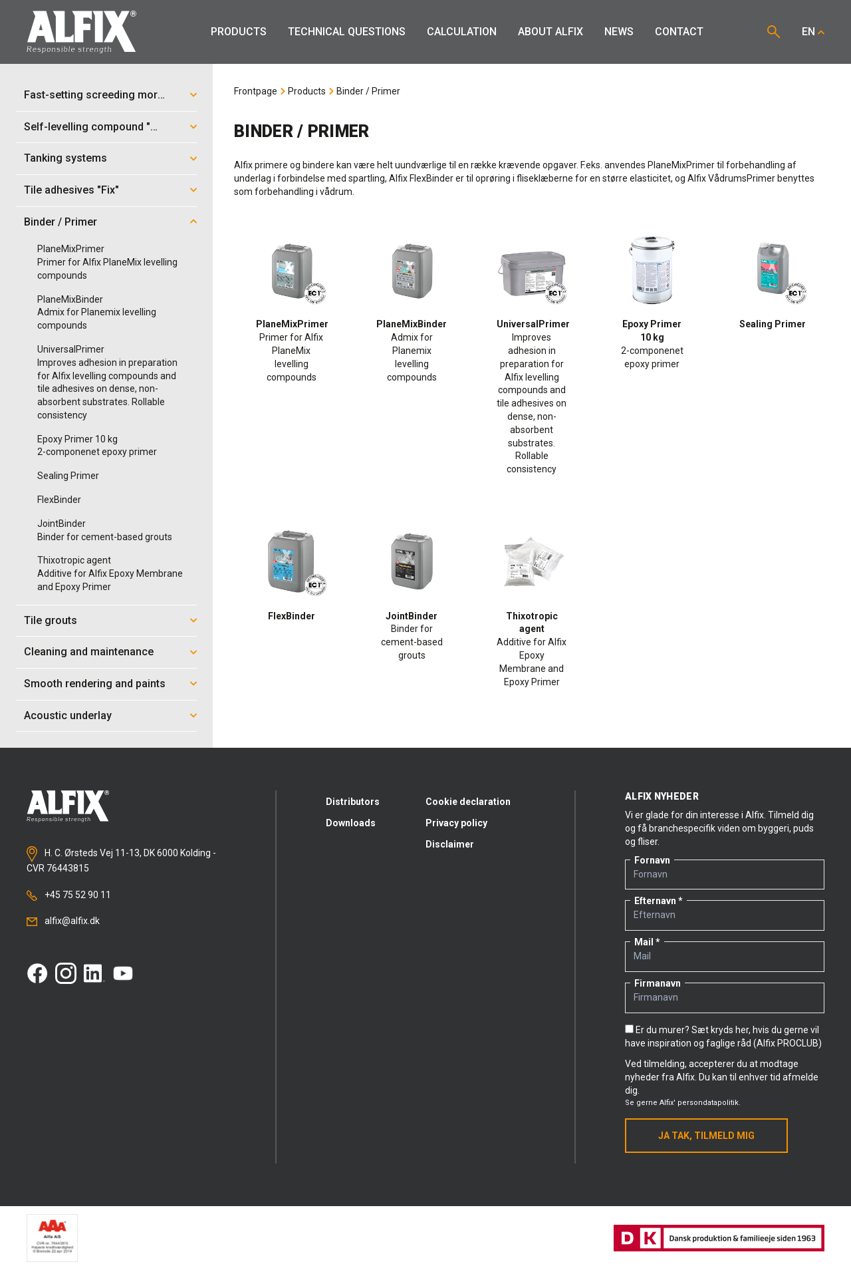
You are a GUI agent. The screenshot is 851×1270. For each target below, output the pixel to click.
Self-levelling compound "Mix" (98, 126)
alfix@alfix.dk (63, 920)
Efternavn (655, 900)
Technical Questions (347, 31)
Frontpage (255, 91)
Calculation (462, 31)
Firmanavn (657, 983)
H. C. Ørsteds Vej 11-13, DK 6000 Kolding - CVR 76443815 (121, 859)
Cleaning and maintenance (89, 651)
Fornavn (652, 860)
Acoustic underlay (68, 715)
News (619, 31)
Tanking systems (65, 158)
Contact (679, 31)
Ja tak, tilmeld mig (706, 1135)
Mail (644, 942)
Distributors (353, 801)
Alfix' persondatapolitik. (700, 1102)
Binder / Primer (60, 222)
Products (239, 31)
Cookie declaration (468, 801)
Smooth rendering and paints (95, 683)
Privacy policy (456, 823)
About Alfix (550, 31)
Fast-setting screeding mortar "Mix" (99, 94)
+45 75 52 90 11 (69, 895)
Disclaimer (450, 844)
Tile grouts (50, 620)
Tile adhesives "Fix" (71, 190)
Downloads (351, 823)
